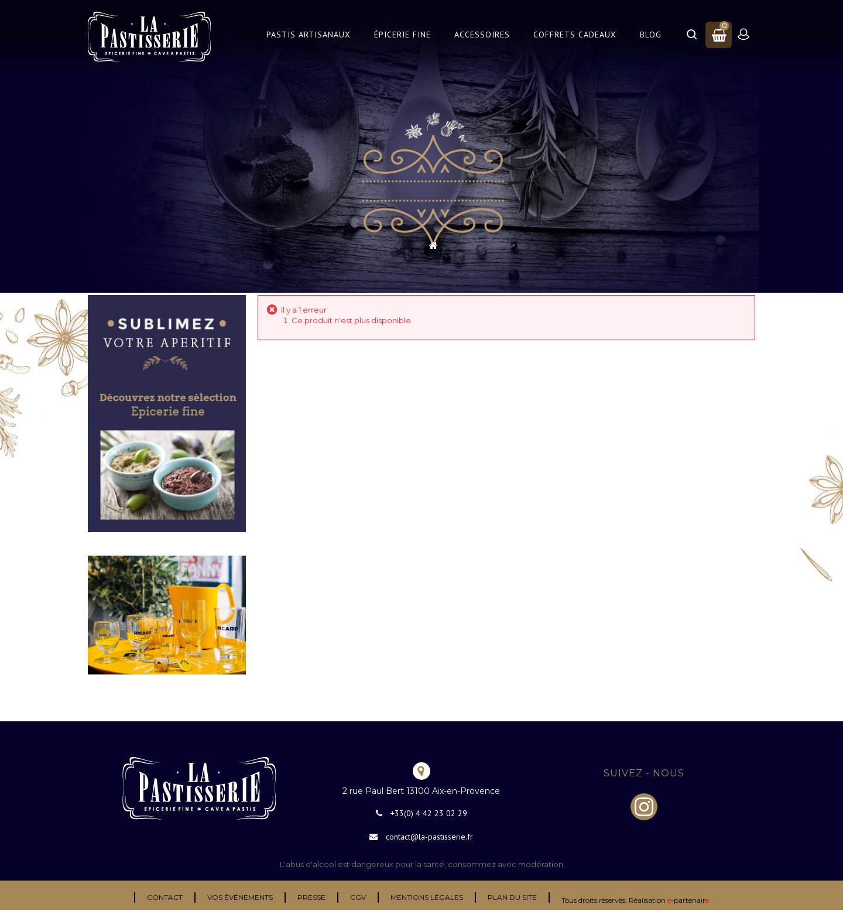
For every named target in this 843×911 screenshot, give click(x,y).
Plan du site (512, 897)
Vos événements (240, 897)
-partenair (688, 900)
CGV (358, 897)
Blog (651, 34)
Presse (311, 897)
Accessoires (482, 34)
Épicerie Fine (402, 34)
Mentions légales (426, 897)
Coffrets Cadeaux (574, 34)
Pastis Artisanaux (308, 34)
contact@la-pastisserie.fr (429, 836)
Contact (165, 897)
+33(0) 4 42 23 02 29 (428, 813)
